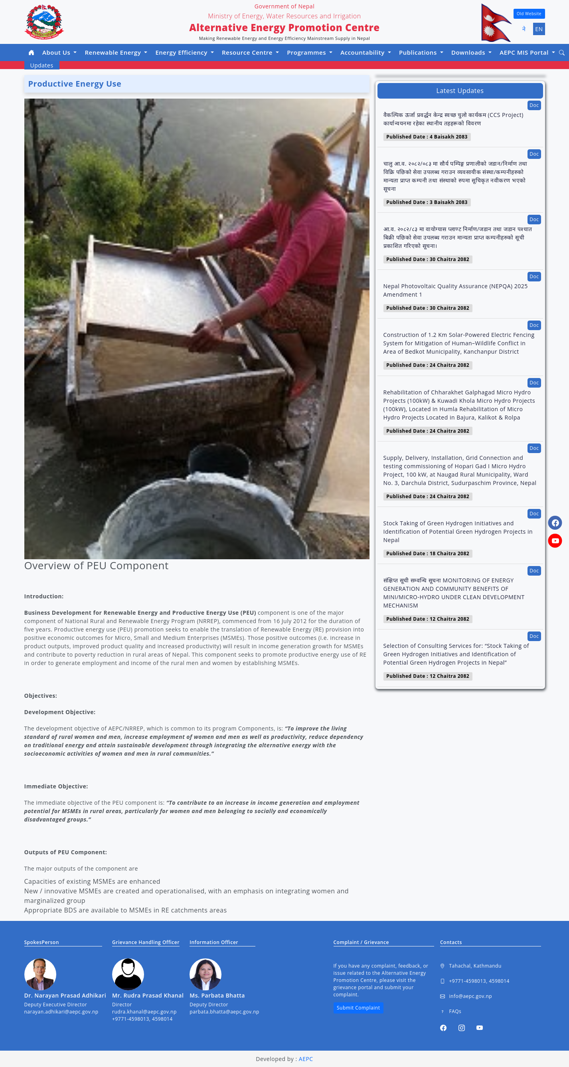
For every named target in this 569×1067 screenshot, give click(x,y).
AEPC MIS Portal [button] (525, 52)
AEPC (306, 1059)
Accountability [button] (363, 52)
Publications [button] (419, 52)
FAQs (450, 1011)
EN (539, 29)
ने (524, 29)
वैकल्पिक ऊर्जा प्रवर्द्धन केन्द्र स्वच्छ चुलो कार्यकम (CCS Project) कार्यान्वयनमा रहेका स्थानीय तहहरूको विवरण (453, 119)
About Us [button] (57, 52)
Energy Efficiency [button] (182, 52)
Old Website (529, 13)
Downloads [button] (469, 52)
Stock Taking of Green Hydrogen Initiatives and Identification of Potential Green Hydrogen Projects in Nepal (458, 531)
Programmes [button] (307, 52)
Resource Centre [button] (248, 52)
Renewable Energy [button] (113, 52)
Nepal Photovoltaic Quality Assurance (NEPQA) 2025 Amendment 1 (455, 290)
